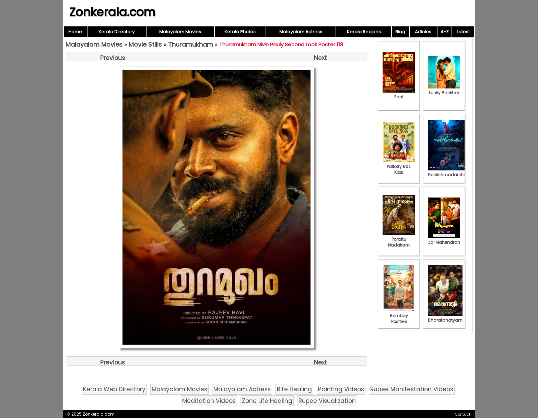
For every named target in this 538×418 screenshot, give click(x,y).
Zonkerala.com (112, 12)
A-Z (445, 31)
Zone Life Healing (267, 401)
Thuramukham (190, 44)
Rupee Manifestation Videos (411, 389)
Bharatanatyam (445, 317)
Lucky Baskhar (444, 90)
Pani (399, 94)
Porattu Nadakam (399, 239)
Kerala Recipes (364, 31)
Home (75, 31)
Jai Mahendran (444, 239)
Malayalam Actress (300, 31)
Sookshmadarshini (448, 172)
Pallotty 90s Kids (399, 166)
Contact (462, 414)
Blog (400, 31)
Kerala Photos (240, 31)
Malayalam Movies (180, 31)
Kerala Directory (116, 31)
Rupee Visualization (327, 401)
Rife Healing (294, 389)
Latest (463, 31)
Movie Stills (145, 44)
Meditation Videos (209, 401)
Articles (423, 31)
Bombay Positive (399, 315)
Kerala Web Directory (114, 389)
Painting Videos (341, 389)
